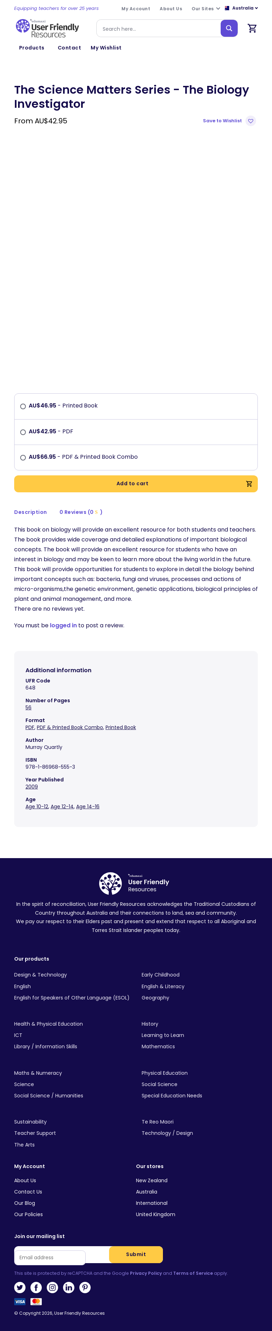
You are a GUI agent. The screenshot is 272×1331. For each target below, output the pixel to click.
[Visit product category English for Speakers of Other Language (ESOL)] (72, 998)
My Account (29, 1166)
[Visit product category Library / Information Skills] (72, 1047)
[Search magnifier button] (229, 28)
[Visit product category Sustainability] (72, 1122)
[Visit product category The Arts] (72, 1144)
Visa (20, 1303)
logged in (63, 625)
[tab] (30, 512)
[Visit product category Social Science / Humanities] (72, 1096)
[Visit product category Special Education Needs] (200, 1096)
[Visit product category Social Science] (200, 1084)
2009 (32, 786)
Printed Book (121, 727)
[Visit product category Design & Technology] (72, 975)
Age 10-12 (37, 806)
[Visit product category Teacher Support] (72, 1133)
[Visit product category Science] (72, 1084)
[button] (230, 121)
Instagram (52, 1287)
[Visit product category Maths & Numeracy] (72, 1073)
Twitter (20, 1287)
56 (29, 707)
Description (30, 512)
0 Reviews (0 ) (81, 512)
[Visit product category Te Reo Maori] (200, 1122)
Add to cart (185, 483)
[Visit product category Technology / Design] (200, 1133)
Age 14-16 (88, 806)
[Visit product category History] (200, 1024)
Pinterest (85, 1287)
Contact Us (28, 1191)
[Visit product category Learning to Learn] (200, 1035)
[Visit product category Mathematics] (200, 1047)
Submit (136, 1254)
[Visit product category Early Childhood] (200, 975)
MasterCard (36, 1303)
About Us (25, 1180)
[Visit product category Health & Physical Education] (72, 1024)
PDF (30, 727)
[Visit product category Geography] (200, 998)
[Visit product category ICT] (72, 1035)
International (152, 1203)
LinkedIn (68, 1287)
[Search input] (160, 28)
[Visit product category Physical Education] (200, 1073)
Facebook (36, 1287)
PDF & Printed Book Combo (70, 727)
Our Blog (24, 1203)
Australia (146, 1191)
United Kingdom (155, 1214)
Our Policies (28, 1214)
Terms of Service (193, 1273)
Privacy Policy (146, 1273)
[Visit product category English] (72, 986)
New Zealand (152, 1180)
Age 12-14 (62, 806)
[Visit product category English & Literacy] (200, 986)
